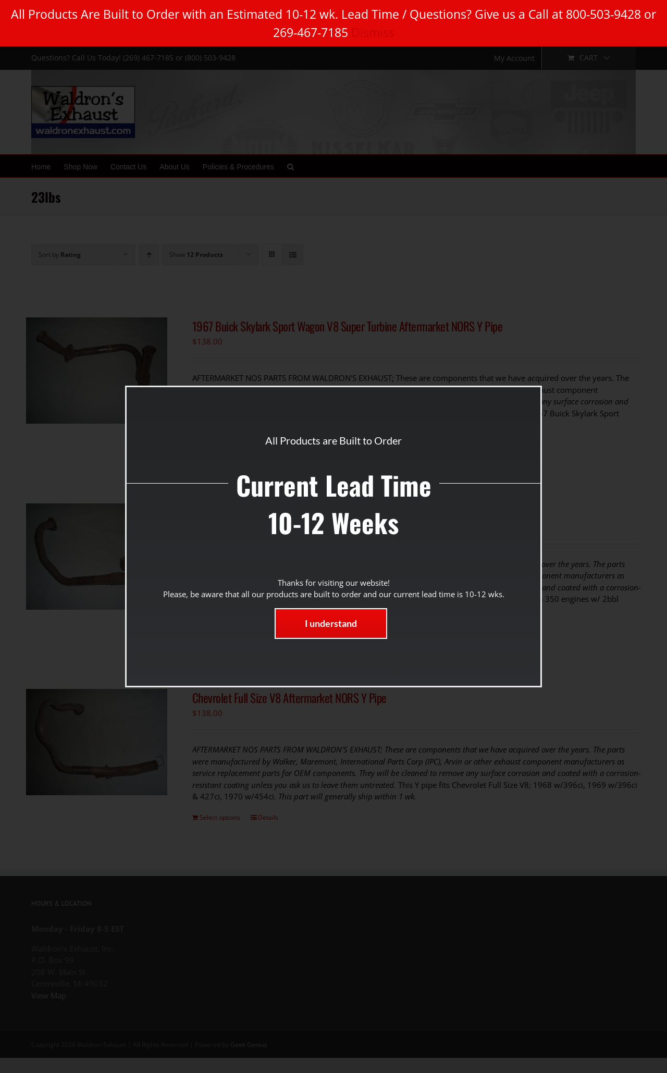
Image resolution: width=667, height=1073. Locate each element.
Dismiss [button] (372, 32)
